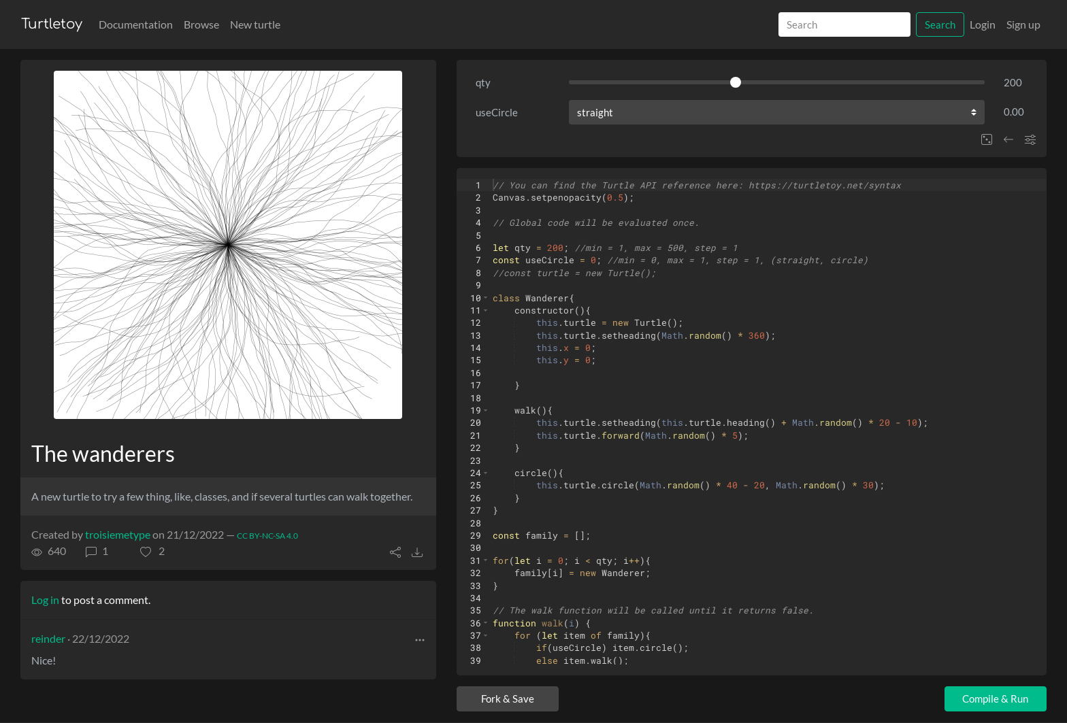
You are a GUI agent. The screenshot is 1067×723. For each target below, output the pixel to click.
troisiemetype (117, 534)
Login (983, 24)
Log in (45, 599)
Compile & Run (995, 698)
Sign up (1023, 24)
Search (940, 24)
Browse (201, 24)
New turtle (255, 24)
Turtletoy (51, 24)
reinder (48, 638)
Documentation (136, 24)
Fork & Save (507, 698)
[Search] (844, 24)
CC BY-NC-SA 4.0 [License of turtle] (267, 536)
